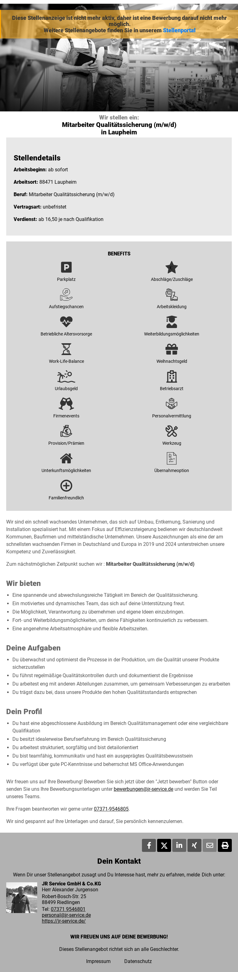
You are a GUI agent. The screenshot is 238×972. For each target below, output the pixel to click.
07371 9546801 (68, 909)
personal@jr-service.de (66, 915)
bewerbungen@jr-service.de (143, 789)
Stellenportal (179, 30)
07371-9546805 (111, 809)
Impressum (98, 961)
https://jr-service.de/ (64, 921)
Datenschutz (138, 961)
